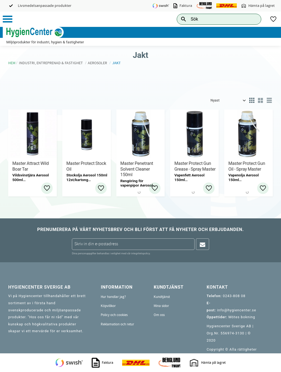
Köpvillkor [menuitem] (108, 306)
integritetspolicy (140, 253)
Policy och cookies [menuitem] (114, 315)
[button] (7, 19)
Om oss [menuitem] (159, 315)
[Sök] (253, 19)
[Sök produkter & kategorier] (213, 19)
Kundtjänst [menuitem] (162, 297)
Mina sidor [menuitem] (161, 306)
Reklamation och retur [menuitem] (117, 324)
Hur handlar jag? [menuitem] (113, 297)
